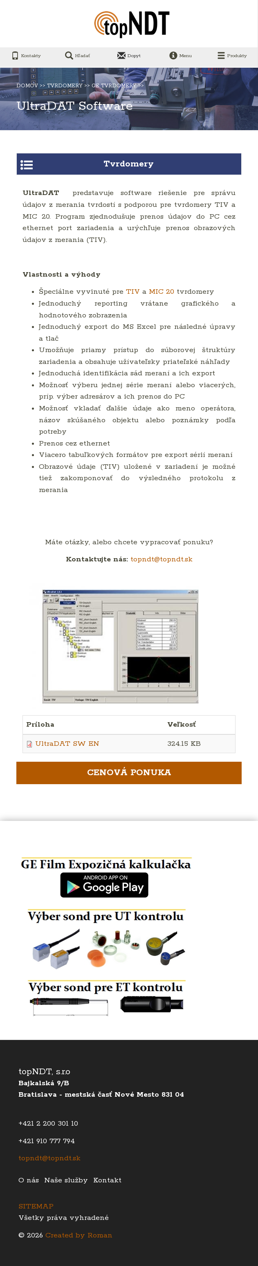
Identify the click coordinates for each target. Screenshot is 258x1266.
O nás (28, 1180)
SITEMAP (36, 1206)
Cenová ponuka (129, 772)
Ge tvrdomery (114, 86)
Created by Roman (78, 1235)
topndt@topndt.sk (161, 559)
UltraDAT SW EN (67, 743)
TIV (134, 291)
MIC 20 (161, 291)
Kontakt (107, 1180)
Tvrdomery (65, 86)
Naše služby (66, 1180)
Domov (27, 86)
